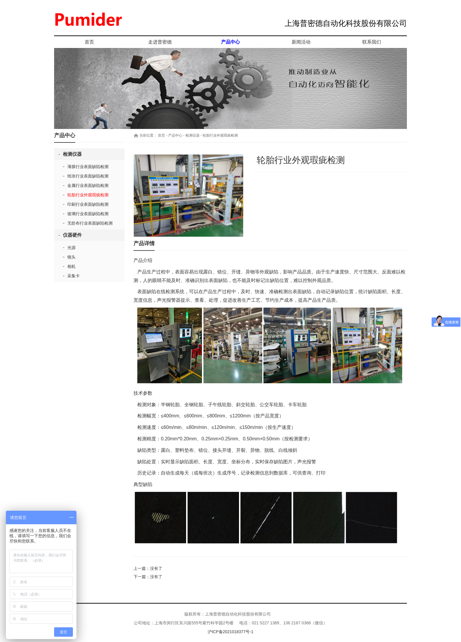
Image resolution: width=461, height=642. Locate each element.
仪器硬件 (72, 235)
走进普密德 (160, 41)
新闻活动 (301, 41)
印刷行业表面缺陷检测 (87, 204)
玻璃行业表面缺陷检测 (87, 213)
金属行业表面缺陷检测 (87, 185)
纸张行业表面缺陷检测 (87, 176)
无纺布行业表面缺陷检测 (90, 223)
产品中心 (230, 41)
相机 (71, 266)
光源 (71, 247)
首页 (89, 41)
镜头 (71, 257)
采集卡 (73, 275)
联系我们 (371, 41)
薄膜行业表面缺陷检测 (87, 166)
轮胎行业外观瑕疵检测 (87, 195)
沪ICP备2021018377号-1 (230, 631)
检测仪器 (72, 154)
